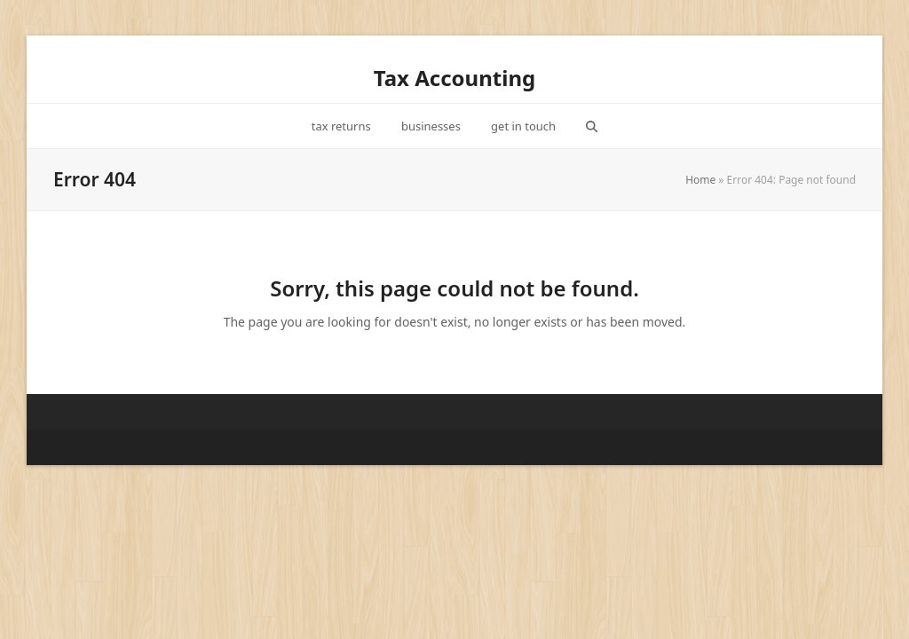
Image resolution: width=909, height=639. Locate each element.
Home (700, 179)
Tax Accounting (454, 77)
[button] (592, 126)
